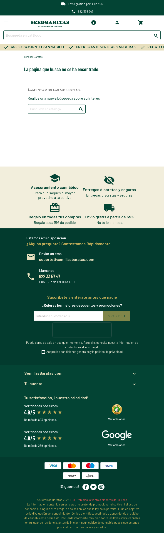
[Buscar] (82, 35)
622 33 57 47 (49, 276)
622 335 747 (85, 11)
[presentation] (82, 330)
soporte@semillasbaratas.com (66, 259)
